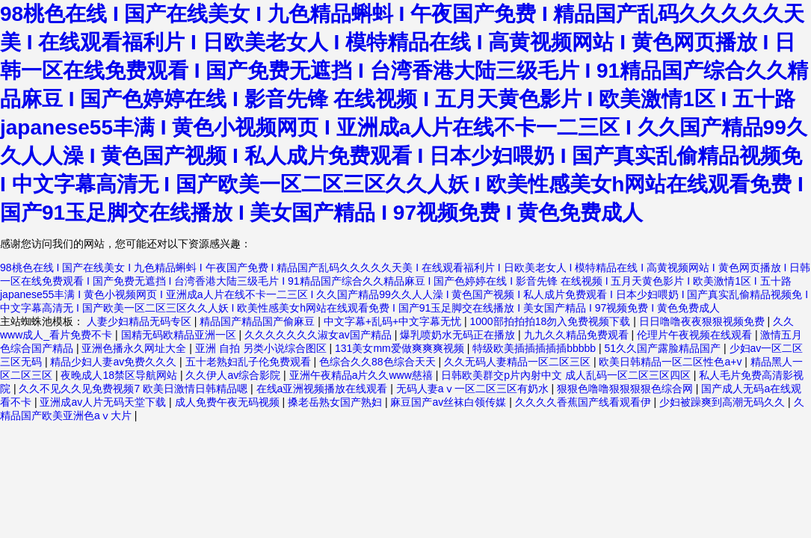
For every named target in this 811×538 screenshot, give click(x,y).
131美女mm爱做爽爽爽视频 (401, 348)
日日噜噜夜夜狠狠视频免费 (703, 321)
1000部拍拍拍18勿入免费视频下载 (552, 321)
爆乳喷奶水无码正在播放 (459, 335)
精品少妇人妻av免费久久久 (114, 362)
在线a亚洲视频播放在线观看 (323, 389)
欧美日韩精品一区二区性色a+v (671, 362)
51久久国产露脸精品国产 (664, 348)
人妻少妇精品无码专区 (140, 321)
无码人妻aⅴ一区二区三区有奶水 (474, 389)
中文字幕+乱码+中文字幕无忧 (394, 321)
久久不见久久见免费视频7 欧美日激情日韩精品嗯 (134, 389)
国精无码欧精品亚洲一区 (180, 335)
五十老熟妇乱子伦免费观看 (249, 362)
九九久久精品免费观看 (578, 335)
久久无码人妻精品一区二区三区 (518, 362)
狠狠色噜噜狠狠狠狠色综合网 (626, 389)
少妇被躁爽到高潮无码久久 (723, 402)
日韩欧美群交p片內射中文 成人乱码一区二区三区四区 (567, 375)
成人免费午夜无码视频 (229, 402)
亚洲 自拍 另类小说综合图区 (262, 348)
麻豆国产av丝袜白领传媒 (449, 402)
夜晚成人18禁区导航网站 (120, 375)
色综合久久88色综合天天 (378, 362)
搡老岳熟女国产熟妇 (336, 402)
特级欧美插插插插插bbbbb (535, 348)
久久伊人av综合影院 (234, 375)
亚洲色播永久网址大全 (135, 348)
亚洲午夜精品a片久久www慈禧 (362, 375)
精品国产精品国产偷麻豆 (259, 321)
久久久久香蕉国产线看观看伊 (584, 402)
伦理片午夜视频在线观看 (696, 335)
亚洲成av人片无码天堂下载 (104, 402)
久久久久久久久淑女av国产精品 (319, 335)
